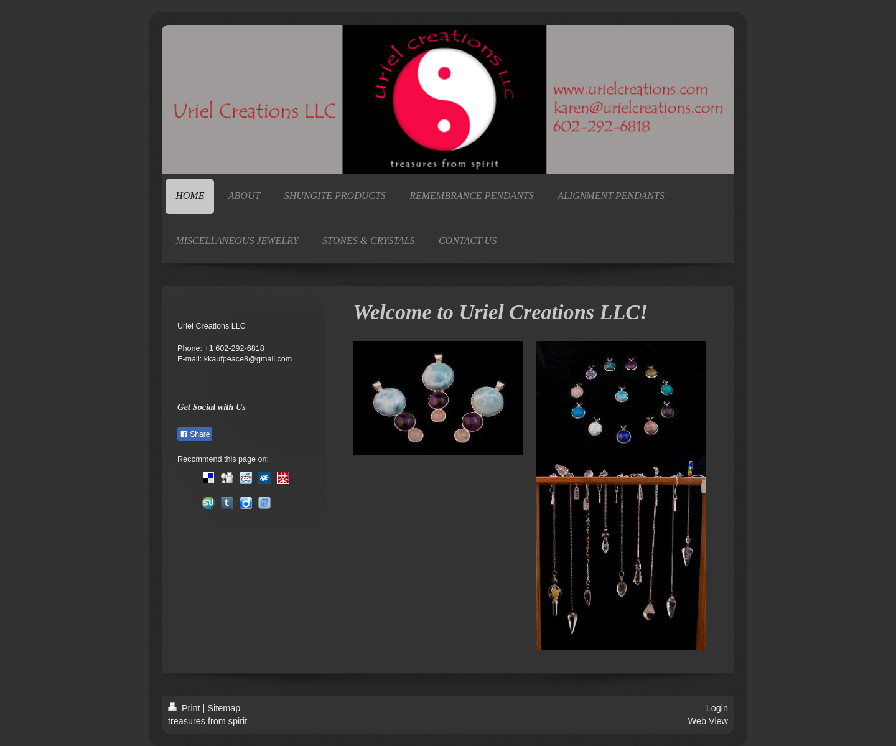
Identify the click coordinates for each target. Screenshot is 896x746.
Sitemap (223, 708)
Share (195, 434)
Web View (708, 721)
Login (717, 708)
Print (185, 708)
